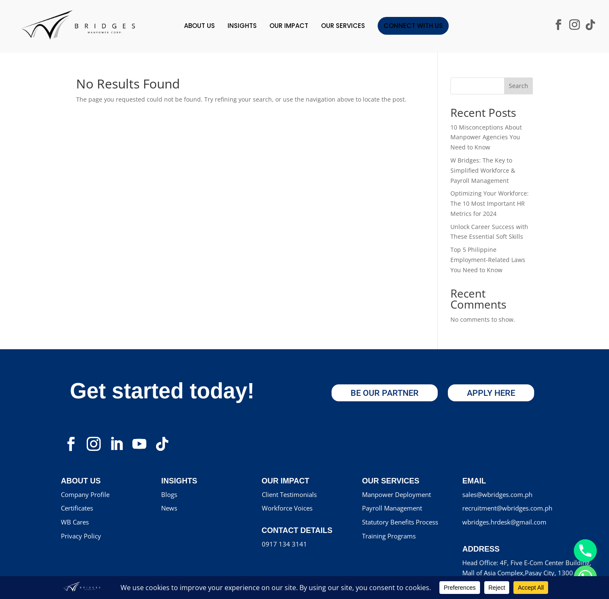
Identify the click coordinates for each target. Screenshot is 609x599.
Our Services (343, 25)
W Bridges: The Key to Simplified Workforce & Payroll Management (482, 170)
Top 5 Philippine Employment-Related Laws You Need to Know (487, 260)
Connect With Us (413, 25)
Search (518, 86)
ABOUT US (199, 25)
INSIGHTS (242, 25)
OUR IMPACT (288, 25)
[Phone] (585, 550)
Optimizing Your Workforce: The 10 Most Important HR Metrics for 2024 (489, 203)
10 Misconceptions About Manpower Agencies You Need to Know (486, 137)
